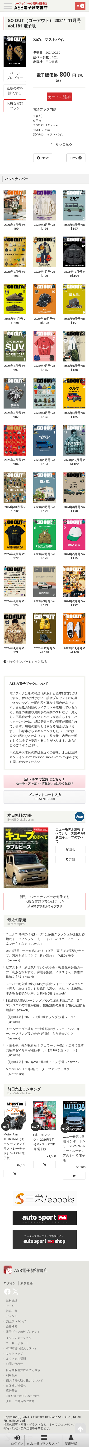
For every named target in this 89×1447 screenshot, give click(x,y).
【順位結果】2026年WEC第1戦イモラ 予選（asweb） (43, 1062)
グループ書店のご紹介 (20, 1401)
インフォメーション (19, 1338)
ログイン (17, 1440)
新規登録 (71, 1440)
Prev (73, 158)
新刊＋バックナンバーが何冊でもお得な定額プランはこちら (45, 901)
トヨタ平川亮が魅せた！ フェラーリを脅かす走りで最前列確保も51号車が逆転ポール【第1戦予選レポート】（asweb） (45, 1050)
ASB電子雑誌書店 (31, 1270)
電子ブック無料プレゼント (23, 1332)
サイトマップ (14, 1353)
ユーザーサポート (17, 1343)
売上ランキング (16, 1321)
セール (10, 1306)
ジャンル (11, 1316)
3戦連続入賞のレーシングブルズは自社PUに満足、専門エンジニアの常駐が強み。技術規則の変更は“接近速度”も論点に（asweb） (45, 1005)
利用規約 (11, 1375)
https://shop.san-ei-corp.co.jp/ (48, 757)
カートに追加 (59, 96)
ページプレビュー (15, 75)
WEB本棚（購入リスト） (21, 1348)
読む (70, 849)
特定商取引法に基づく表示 (23, 1370)
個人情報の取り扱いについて (24, 1380)
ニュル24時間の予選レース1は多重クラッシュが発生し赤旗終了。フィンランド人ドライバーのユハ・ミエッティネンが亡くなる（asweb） (45, 939)
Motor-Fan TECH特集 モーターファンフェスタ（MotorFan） (38, 1071)
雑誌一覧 (11, 1311)
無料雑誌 (11, 1301)
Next (45, 158)
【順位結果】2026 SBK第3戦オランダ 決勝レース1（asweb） (40, 1019)
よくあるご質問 (16, 1359)
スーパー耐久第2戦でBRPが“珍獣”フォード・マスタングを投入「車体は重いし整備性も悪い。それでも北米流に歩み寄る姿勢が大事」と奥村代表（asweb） (45, 988)
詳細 (70, 859)
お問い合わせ (14, 1364)
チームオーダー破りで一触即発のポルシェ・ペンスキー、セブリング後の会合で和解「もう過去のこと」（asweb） (43, 1033)
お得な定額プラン (15, 105)
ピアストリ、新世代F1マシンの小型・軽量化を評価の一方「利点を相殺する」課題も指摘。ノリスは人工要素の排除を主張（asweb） (44, 972)
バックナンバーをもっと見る (25, 661)
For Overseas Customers (22, 1396)
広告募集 (11, 1391)
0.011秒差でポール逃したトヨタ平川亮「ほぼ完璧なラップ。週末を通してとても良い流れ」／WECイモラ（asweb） (45, 955)
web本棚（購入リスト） (44, 1440)
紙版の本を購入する (15, 90)
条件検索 (11, 1326)
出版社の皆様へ (16, 1386)
